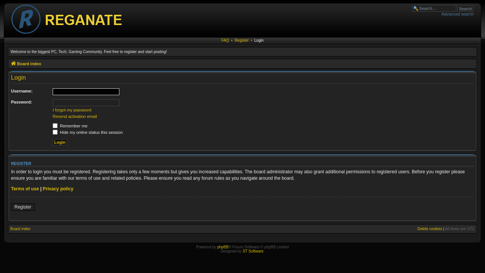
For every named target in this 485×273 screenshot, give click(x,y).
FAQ (225, 40)
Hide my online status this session (88, 132)
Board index (20, 229)
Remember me (70, 126)
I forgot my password (72, 110)
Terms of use (25, 188)
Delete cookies (429, 229)
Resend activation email (75, 116)
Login (258, 40)
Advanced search (457, 14)
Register (242, 40)
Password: (21, 102)
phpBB (222, 247)
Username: (22, 91)
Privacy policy (58, 188)
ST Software (252, 251)
